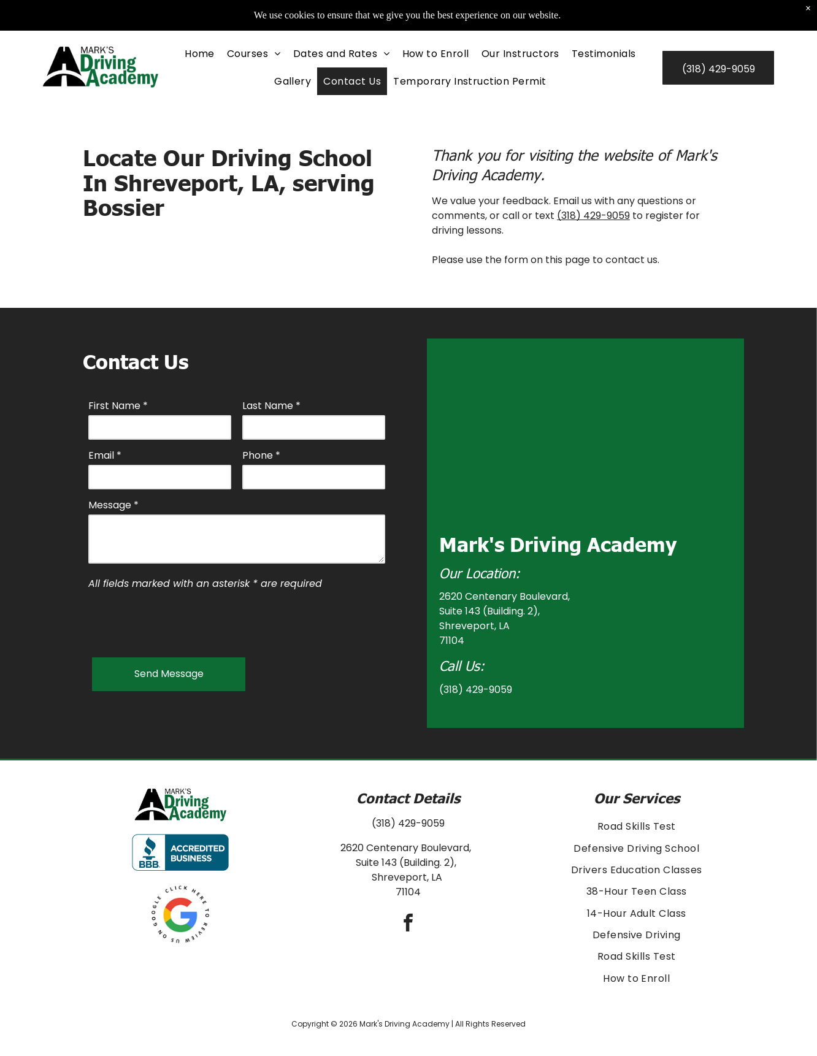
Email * (104, 455)
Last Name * (271, 406)
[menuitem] (199, 53)
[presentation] (181, 621)
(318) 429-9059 (593, 216)
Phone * (261, 455)
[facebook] (408, 924)
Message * (113, 505)
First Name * (118, 406)
